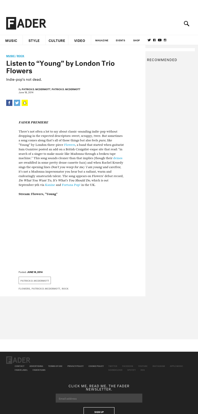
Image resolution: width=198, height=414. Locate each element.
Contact (19, 365)
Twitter (149, 40)
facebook (154, 40)
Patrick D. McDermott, (46, 288)
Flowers (69, 145)
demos (117, 158)
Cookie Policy (96, 365)
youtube (159, 40)
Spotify (131, 369)
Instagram (159, 365)
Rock (20, 55)
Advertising (36, 365)
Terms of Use (55, 365)
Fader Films (39, 369)
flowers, (25, 288)
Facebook (127, 365)
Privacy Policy (75, 365)
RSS (143, 369)
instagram (165, 40)
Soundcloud (115, 369)
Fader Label (21, 369)
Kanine (50, 185)
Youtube (143, 365)
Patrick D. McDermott (36, 89)
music (10, 55)
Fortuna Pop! (71, 185)
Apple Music (176, 365)
